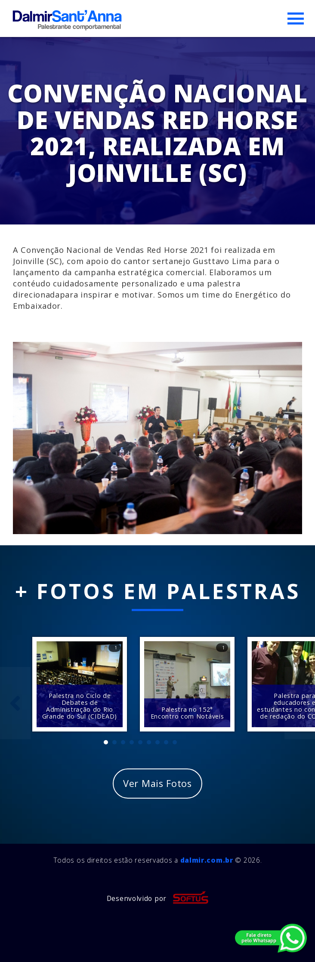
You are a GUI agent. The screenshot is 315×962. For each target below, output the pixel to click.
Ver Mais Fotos (157, 783)
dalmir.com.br (206, 860)
